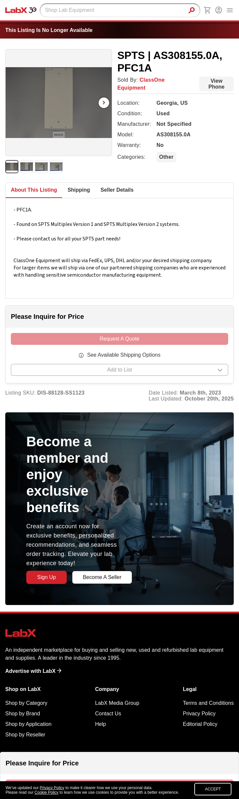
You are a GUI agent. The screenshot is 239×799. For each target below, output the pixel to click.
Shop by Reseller (25, 734)
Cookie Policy (47, 792)
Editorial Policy (200, 724)
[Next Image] (104, 102)
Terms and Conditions (208, 703)
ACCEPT (213, 789)
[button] (119, 371)
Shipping (78, 190)
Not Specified (174, 124)
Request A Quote (119, 339)
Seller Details (117, 190)
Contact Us (108, 713)
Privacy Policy (199, 713)
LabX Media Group (117, 703)
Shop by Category (26, 703)
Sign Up (46, 577)
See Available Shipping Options (123, 355)
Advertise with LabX (33, 671)
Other (166, 157)
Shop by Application (28, 724)
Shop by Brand (22, 713)
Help (100, 724)
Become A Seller (102, 577)
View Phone (216, 84)
